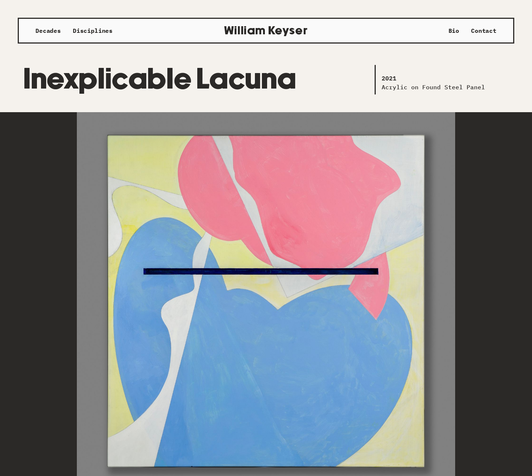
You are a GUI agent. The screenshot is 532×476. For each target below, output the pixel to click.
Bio (454, 30)
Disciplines (93, 30)
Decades (48, 30)
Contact (484, 30)
